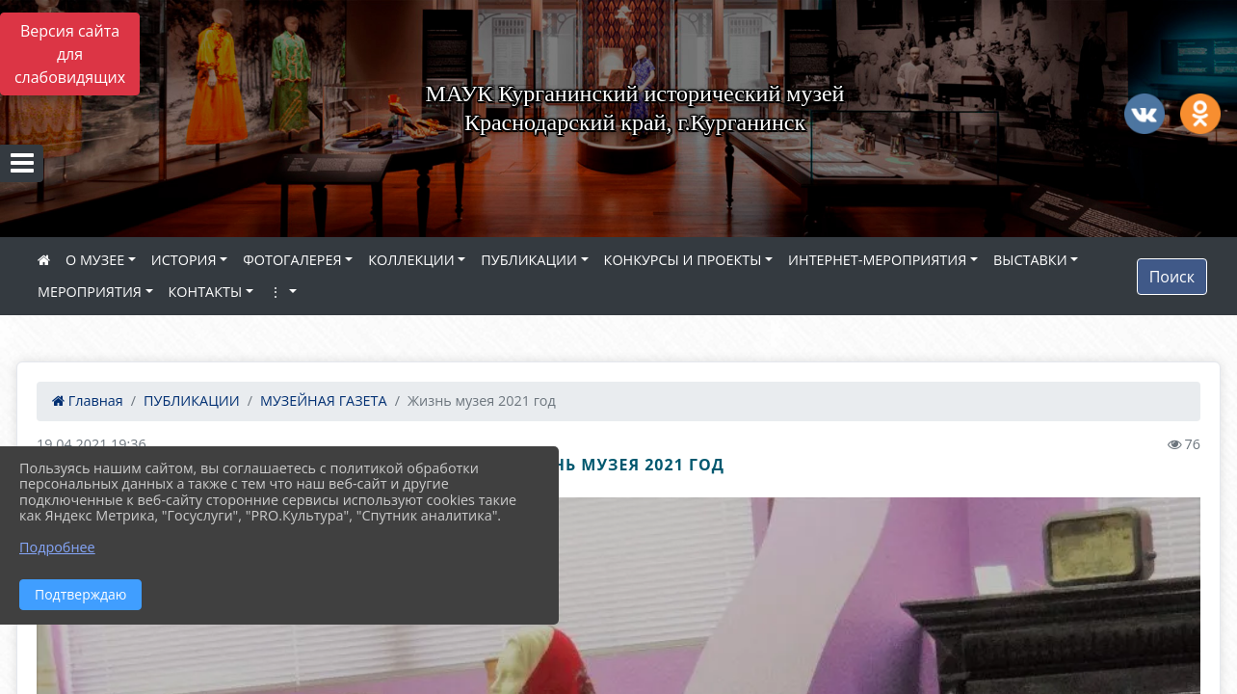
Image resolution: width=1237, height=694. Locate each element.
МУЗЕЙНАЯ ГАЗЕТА (323, 400)
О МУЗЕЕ (95, 260)
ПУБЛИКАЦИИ (529, 260)
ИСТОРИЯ (184, 260)
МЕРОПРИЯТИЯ (90, 291)
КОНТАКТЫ (206, 291)
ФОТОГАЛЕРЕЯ (292, 260)
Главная (87, 400)
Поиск (1172, 276)
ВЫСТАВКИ (1030, 260)
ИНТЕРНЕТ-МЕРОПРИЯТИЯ (877, 260)
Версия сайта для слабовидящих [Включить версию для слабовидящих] (69, 54)
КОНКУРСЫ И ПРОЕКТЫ (683, 260)
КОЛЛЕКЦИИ (411, 260)
